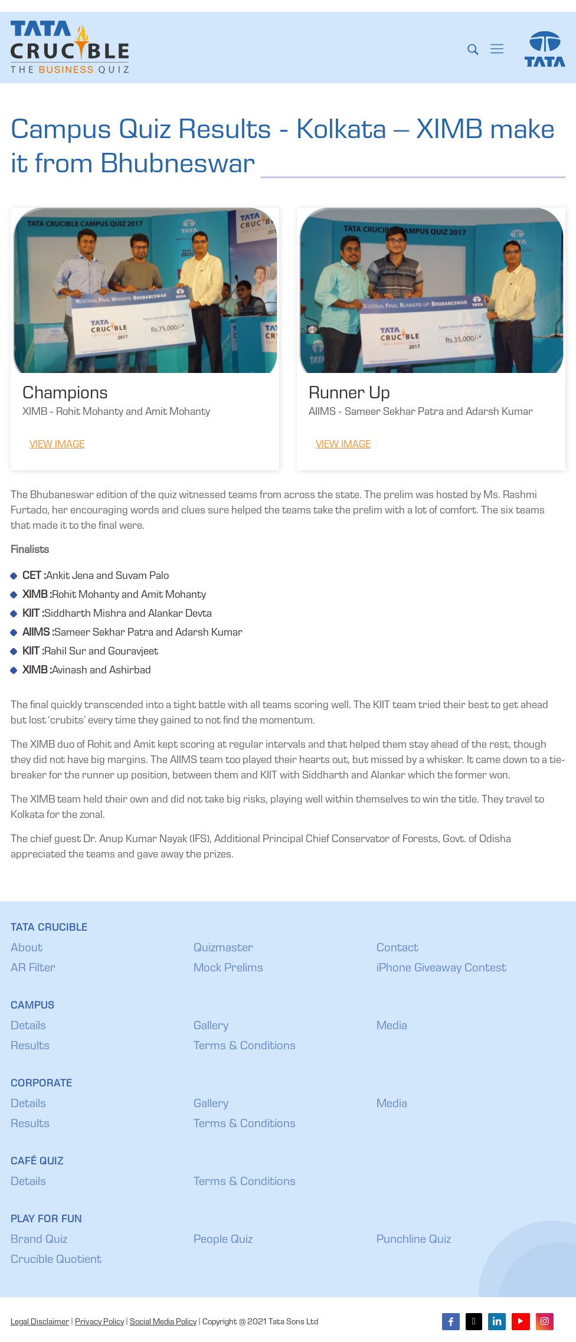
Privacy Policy (99, 1322)
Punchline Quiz (414, 1240)
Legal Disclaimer (40, 1322)
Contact (397, 949)
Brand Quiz (39, 1240)
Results (30, 1047)
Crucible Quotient (56, 1260)
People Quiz (223, 1240)
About (26, 949)
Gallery (211, 1027)
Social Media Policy (163, 1322)
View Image (57, 445)
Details (28, 1027)
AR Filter (33, 969)
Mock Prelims (228, 969)
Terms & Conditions (245, 1047)
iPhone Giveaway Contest (441, 969)
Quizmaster (223, 949)
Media (392, 1027)
